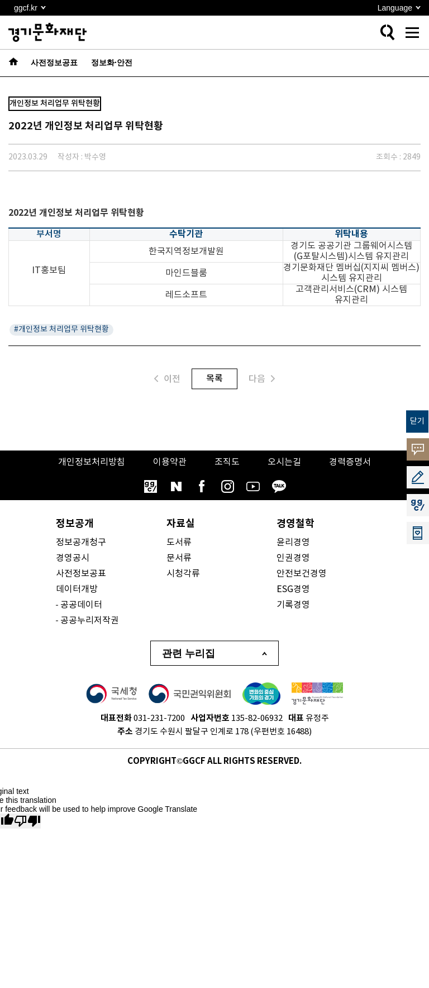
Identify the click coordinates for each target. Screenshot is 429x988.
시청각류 (183, 574)
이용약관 (170, 462)
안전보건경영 (302, 574)
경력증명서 (350, 462)
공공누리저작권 (89, 621)
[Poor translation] (27, 821)
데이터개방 (77, 589)
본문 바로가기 (0, 0)
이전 (167, 379)
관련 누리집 (188, 653)
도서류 (179, 542)
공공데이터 (81, 605)
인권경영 (293, 558)
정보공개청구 (81, 542)
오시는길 (284, 462)
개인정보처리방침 (91, 462)
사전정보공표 (81, 574)
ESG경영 (293, 589)
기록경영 (293, 605)
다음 (262, 379)
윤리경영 (293, 542)
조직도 (227, 462)
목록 (214, 379)
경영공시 (72, 558)
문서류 (179, 558)
